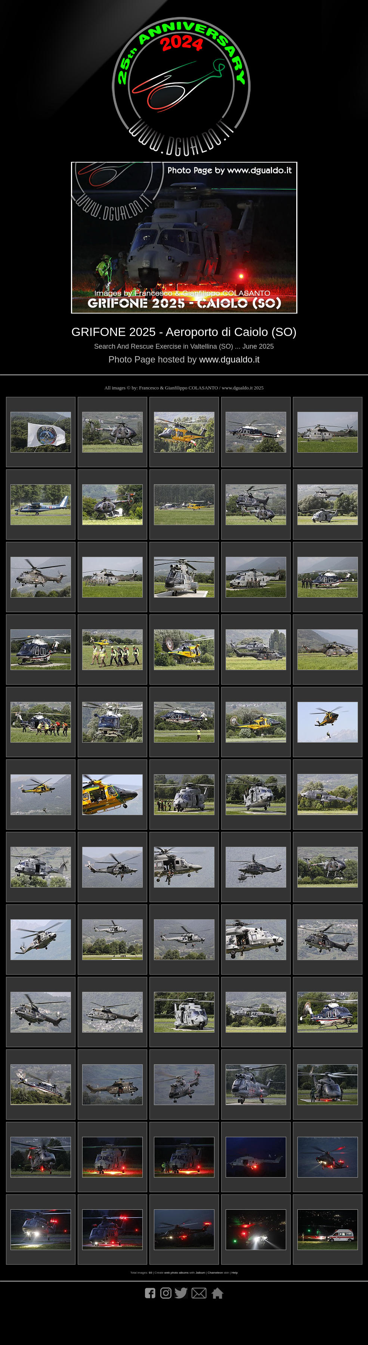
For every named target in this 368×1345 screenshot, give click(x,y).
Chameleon (215, 1272)
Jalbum (200, 1272)
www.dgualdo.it (229, 359)
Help (235, 1272)
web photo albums (176, 1272)
